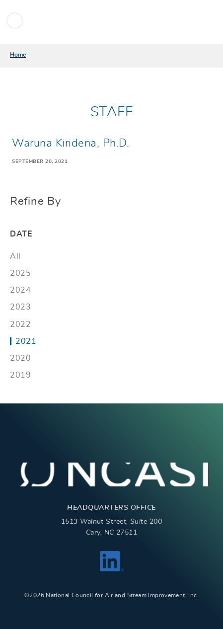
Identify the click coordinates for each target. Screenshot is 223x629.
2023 (20, 307)
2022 (20, 324)
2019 (20, 375)
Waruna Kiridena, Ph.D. (70, 143)
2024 (20, 290)
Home (18, 55)
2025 (20, 273)
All (15, 256)
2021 (25, 341)
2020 (20, 358)
